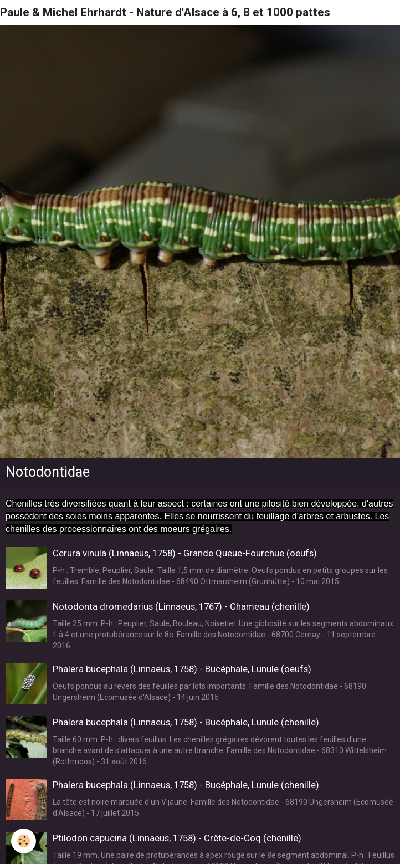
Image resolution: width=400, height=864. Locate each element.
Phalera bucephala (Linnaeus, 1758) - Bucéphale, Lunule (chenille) (186, 722)
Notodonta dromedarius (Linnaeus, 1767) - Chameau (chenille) (181, 606)
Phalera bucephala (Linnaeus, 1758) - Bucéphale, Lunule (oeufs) (182, 668)
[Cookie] (23, 841)
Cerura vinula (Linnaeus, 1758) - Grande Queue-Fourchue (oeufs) (185, 553)
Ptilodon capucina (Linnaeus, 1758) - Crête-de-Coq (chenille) (177, 837)
